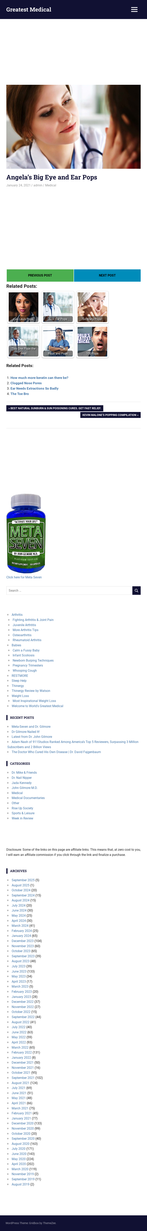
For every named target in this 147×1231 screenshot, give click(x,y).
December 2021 (23, 1062)
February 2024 (22, 931)
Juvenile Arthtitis (24, 625)
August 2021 (20, 1083)
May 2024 (19, 915)
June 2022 (19, 1032)
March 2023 (20, 986)
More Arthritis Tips (25, 630)
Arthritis (17, 615)
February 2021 (22, 1113)
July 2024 (19, 905)
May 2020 (19, 1159)
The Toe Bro (19, 394)
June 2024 (19, 910)
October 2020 (21, 1134)
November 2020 (23, 1128)
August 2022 (20, 1022)
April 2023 (19, 981)
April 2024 (19, 921)
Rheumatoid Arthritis (27, 640)
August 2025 (20, 885)
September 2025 (23, 880)
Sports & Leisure (23, 813)
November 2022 (23, 1007)
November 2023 (23, 946)
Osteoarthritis (22, 635)
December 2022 (23, 1002)
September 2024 (23, 895)
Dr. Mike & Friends (24, 772)
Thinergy (18, 686)
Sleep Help (19, 681)
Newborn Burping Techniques (33, 660)
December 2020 (23, 1123)
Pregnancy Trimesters (28, 665)
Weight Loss (20, 696)
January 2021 (21, 1118)
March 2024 (20, 926)
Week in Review (22, 818)
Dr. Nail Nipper (22, 778)
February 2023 (22, 992)
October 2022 (21, 1012)
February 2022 (22, 1052)
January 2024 (21, 936)
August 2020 (20, 1144)
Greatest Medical (28, 9)
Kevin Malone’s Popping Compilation (109, 415)
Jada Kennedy (22, 783)
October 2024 (21, 890)
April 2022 (19, 1042)
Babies (16, 645)
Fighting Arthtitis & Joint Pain (33, 620)
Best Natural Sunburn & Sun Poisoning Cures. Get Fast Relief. (55, 408)
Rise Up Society (22, 808)
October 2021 (21, 1073)
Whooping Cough (25, 670)
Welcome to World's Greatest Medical (37, 706)
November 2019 (23, 1174)
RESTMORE (20, 676)
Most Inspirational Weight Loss (34, 701)
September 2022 (23, 1017)
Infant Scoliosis (23, 655)
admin (37, 185)
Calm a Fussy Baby (26, 650)
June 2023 (19, 971)
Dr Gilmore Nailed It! (26, 732)
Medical (50, 185)
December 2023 (23, 941)
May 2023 (19, 976)
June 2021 (19, 1093)
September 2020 (23, 1138)
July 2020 (19, 1149)
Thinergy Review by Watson (31, 691)
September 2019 (23, 1179)
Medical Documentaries (28, 798)
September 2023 (23, 956)
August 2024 (20, 900)
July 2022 (19, 1027)
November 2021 (23, 1068)
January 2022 (21, 1057)
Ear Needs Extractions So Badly (34, 388)
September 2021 (23, 1078)
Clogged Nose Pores (26, 383)
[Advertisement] (73, 48)
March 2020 (20, 1169)
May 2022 (19, 1037)
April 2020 (19, 1164)
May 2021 (19, 1098)
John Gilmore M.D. (25, 788)
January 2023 (21, 997)
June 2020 (19, 1154)
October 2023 (21, 951)
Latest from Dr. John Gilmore (32, 737)
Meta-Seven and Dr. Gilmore (31, 726)
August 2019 (20, 1184)
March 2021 (20, 1108)
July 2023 (19, 966)
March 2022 (20, 1047)
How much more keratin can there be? (39, 378)
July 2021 (19, 1088)
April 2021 (19, 1103)
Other (15, 803)
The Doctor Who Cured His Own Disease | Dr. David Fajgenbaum (56, 752)
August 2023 (20, 961)
